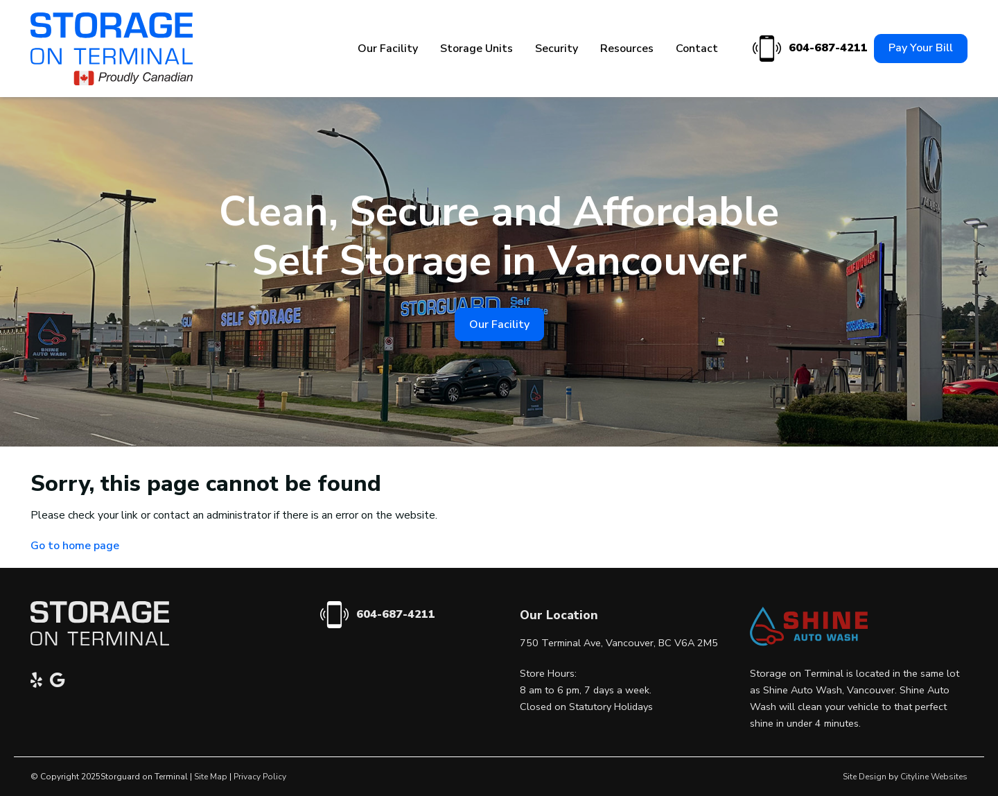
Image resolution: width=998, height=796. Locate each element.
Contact (697, 48)
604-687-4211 (808, 48)
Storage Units (476, 48)
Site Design (864, 776)
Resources (627, 48)
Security (556, 48)
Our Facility (388, 48)
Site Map (210, 776)
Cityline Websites (934, 776)
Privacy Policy (260, 776)
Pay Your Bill (920, 47)
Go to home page (74, 545)
